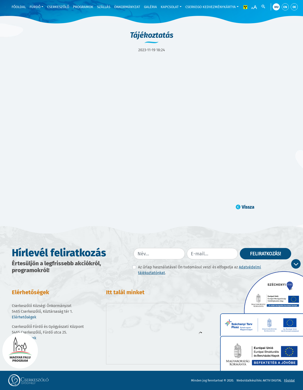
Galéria (150, 7)
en (285, 7)
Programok (83, 7)
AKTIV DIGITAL (272, 380)
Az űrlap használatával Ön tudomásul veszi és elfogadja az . (199, 270)
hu (276, 7)
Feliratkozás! (265, 254)
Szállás (103, 7)
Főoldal (19, 7)
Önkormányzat (127, 7)
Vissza (248, 207)
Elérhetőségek (24, 317)
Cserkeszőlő (58, 7)
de (294, 7)
